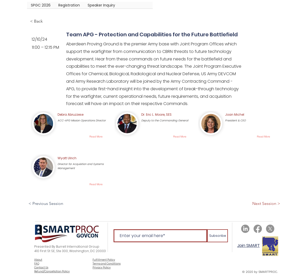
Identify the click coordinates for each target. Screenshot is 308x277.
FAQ (36, 264)
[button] (69, 7)
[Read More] (96, 136)
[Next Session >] (266, 203)
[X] (270, 229)
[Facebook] (258, 229)
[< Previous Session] (46, 203)
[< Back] (47, 21)
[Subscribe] (217, 235)
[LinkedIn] (245, 229)
